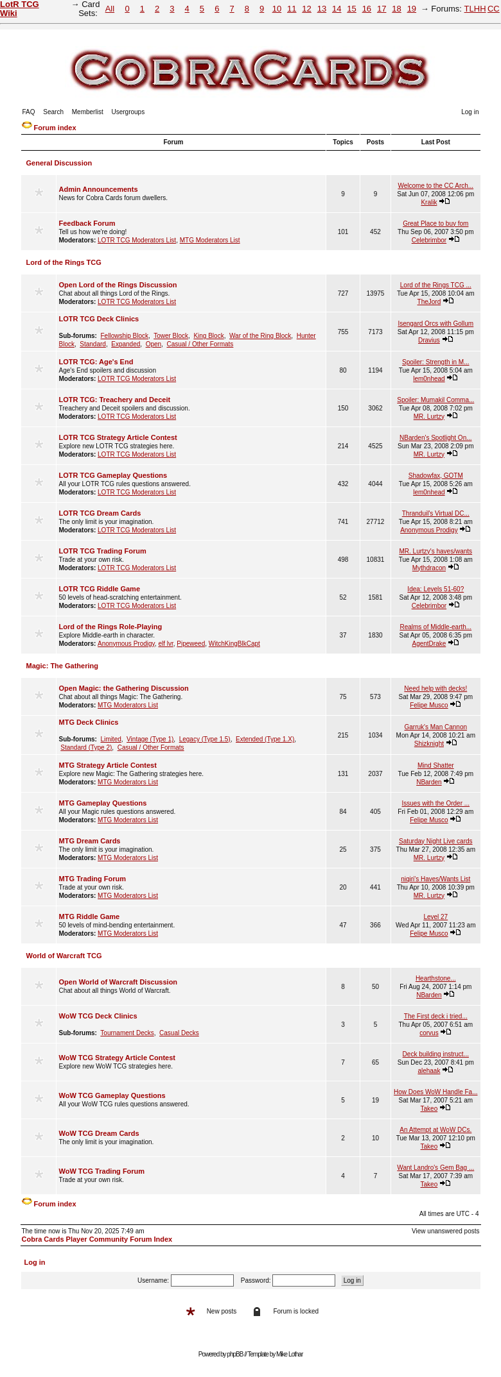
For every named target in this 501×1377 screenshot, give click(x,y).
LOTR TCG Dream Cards (100, 513)
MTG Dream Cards (90, 841)
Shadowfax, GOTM (436, 475)
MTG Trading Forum (93, 879)
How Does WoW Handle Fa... (435, 1091)
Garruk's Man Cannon (436, 727)
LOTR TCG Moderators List (137, 240)
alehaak (429, 1070)
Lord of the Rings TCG (63, 262)
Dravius (429, 340)
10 (276, 8)
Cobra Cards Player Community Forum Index (97, 1239)
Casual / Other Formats (199, 344)
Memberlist (87, 111)
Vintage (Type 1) (150, 739)
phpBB (235, 1354)
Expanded (125, 344)
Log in (470, 111)
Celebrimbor (429, 240)
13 (321, 8)
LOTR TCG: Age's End (96, 362)
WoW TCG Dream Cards (99, 1133)
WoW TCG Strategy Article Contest (117, 1057)
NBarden (428, 782)
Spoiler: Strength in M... (436, 362)
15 (351, 8)
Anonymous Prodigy (429, 530)
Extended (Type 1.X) (265, 739)
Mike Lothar (289, 1354)
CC (494, 8)
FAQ (28, 111)
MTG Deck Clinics (89, 722)
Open (153, 344)
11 (291, 8)
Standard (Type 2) (86, 747)
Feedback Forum (87, 223)
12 (306, 8)
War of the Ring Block (260, 335)
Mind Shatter (436, 765)
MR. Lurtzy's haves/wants (435, 551)
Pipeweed (191, 643)
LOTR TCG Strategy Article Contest (118, 437)
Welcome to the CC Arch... (435, 185)
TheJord (429, 301)
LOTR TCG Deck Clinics (99, 319)
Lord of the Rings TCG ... (435, 285)
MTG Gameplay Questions (103, 803)
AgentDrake (429, 643)
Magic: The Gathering (62, 666)
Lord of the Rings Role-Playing (111, 626)
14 (336, 8)
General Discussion (59, 163)
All (109, 8)
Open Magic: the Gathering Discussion (124, 688)
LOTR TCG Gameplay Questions (113, 475)
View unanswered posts (445, 1231)
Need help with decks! (435, 688)
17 (381, 8)
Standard (93, 344)
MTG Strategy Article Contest (108, 765)
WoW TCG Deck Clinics (98, 1016)
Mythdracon (429, 567)
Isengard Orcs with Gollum (435, 323)
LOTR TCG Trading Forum (102, 551)
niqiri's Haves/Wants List (435, 879)
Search (53, 111)
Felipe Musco (429, 705)
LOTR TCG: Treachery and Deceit (115, 399)
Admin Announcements (98, 189)
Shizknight (429, 743)
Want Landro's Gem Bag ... (435, 1167)
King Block (208, 335)
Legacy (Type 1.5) (205, 739)
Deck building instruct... (436, 1054)
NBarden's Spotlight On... (436, 437)
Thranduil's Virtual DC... (436, 513)
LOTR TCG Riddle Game (100, 589)
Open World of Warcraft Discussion (118, 982)
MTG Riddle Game (89, 916)
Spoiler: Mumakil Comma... (435, 399)
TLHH (475, 8)
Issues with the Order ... (435, 803)
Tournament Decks (127, 1032)
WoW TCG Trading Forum (102, 1171)
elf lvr (165, 643)
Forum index (55, 127)
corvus (428, 1032)
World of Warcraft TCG (64, 955)
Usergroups (128, 111)
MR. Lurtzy (429, 416)
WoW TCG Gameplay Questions (112, 1095)
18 (396, 8)
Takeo (429, 1108)
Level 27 (435, 916)
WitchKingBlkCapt (234, 643)
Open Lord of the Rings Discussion (118, 285)
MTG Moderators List (210, 240)
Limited (111, 739)
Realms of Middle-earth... (435, 626)
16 (366, 8)
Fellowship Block (124, 335)
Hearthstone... (436, 978)
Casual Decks (179, 1032)
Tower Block (171, 335)
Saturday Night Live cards (436, 841)
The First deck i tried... (436, 1016)
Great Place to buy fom (435, 223)
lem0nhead (428, 378)
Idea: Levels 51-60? (435, 589)
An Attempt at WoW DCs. (435, 1129)
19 (411, 8)
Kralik (429, 202)
